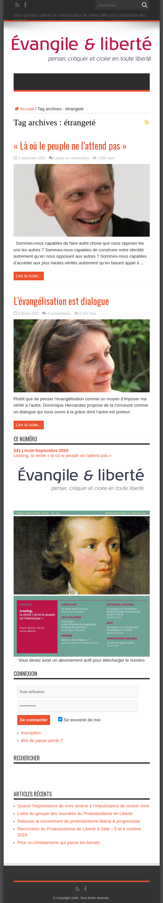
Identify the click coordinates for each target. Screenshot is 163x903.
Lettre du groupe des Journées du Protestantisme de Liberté (75, 813)
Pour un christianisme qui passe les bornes (59, 842)
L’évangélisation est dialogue (61, 301)
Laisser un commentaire (71, 158)
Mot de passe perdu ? (42, 740)
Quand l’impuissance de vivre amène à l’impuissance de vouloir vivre (83, 805)
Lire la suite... (28, 275)
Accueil (24, 108)
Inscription (31, 732)
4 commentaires (59, 313)
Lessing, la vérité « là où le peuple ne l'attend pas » (63, 455)
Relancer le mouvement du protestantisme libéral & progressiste (79, 821)
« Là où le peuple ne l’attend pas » (70, 145)
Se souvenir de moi (79, 719)
